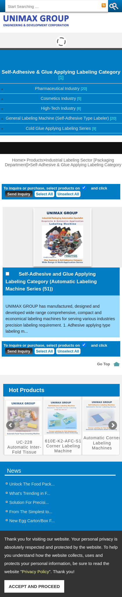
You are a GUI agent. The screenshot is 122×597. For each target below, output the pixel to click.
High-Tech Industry (61, 108)
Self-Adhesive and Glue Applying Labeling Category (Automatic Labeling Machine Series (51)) (51, 281)
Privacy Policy (35, 571)
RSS (103, 5)
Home (17, 160)
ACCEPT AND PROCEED (34, 586)
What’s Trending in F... (29, 493)
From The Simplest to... (30, 511)
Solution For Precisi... (29, 502)
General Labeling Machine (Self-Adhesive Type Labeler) (61, 118)
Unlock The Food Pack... (32, 484)
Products (35, 160)
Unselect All (68, 194)
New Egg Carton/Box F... (32, 520)
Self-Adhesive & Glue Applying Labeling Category (61, 74)
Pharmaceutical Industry (61, 88)
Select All (44, 194)
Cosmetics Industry (61, 98)
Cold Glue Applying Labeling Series (61, 128)
